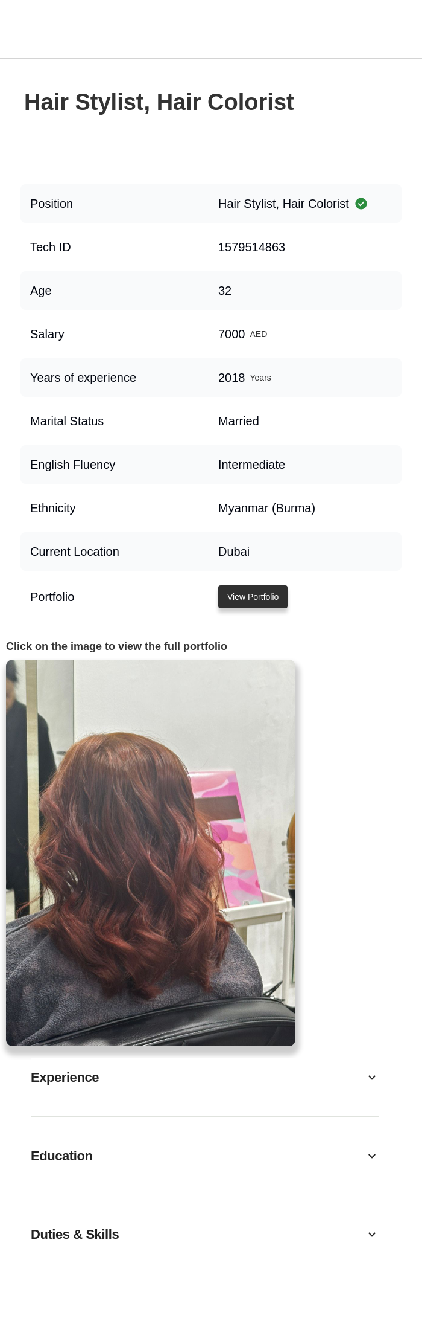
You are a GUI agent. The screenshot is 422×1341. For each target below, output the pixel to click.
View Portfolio (253, 597)
